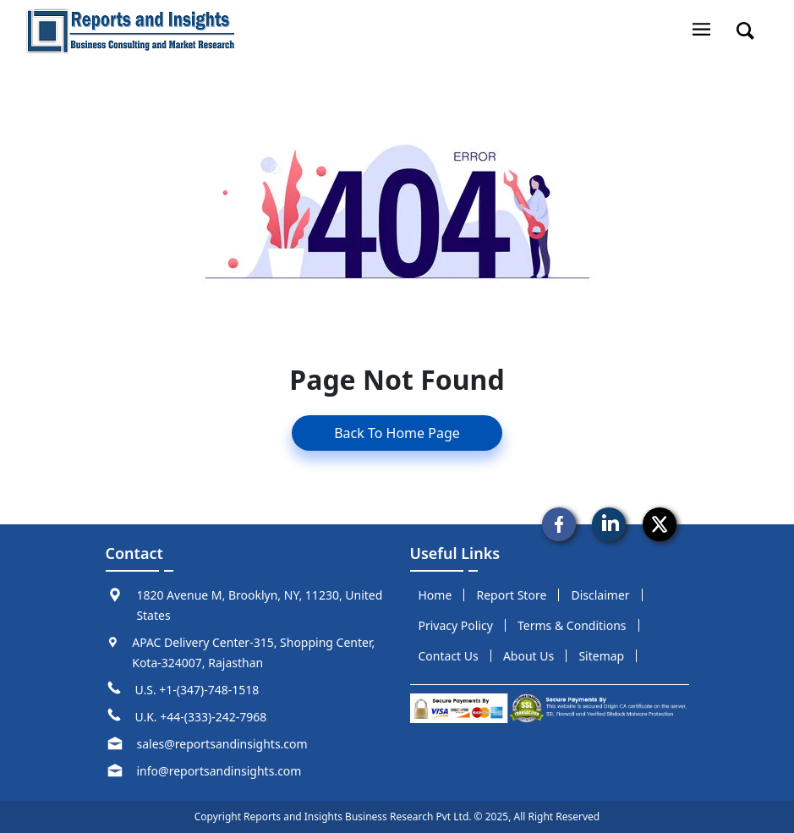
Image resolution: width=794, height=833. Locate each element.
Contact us (449, 656)
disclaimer (600, 595)
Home (435, 595)
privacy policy (456, 625)
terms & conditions (572, 625)
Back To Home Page (397, 433)
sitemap (601, 656)
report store (512, 595)
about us (528, 656)
